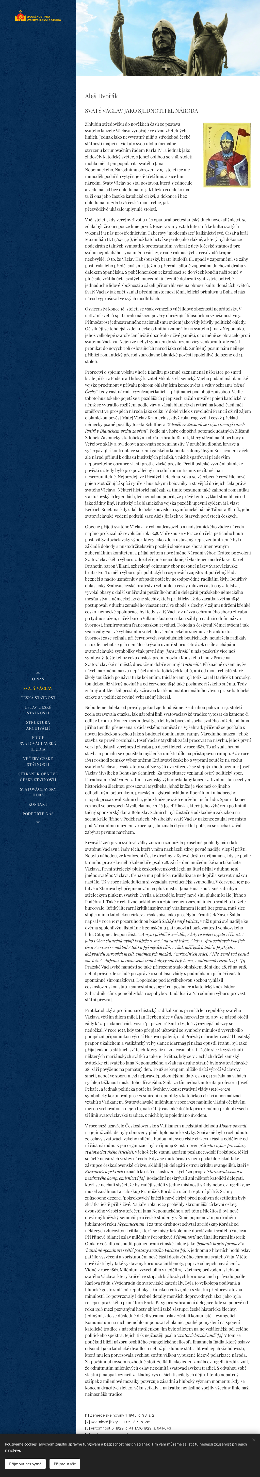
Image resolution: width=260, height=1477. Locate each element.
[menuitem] (38, 679)
